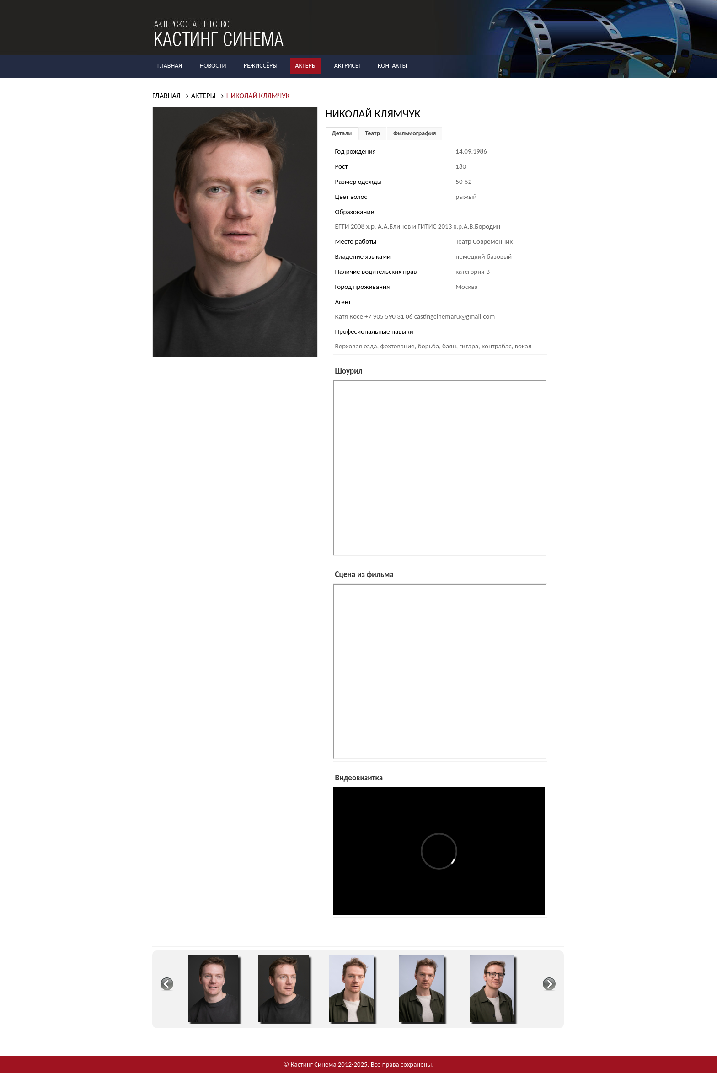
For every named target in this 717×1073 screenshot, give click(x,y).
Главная (169, 65)
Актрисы (347, 65)
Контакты (392, 65)
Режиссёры (261, 65)
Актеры (305, 65)
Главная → (170, 95)
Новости (212, 65)
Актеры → (207, 95)
